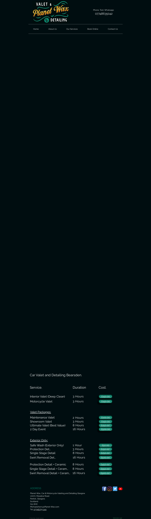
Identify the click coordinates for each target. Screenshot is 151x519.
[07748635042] (104, 13)
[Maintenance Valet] (42, 417)
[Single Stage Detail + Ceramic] (49, 469)
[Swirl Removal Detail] (43, 457)
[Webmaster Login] (118, 518)
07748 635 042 (40, 509)
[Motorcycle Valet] (41, 401)
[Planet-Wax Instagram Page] (109, 489)
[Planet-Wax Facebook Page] (104, 489)
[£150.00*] (105, 449)
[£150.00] (105, 396)
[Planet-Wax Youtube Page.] (120, 489)
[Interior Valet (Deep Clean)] (47, 396)
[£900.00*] (105, 473)
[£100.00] (105, 417)
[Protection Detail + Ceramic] (48, 464)
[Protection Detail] (41, 449)
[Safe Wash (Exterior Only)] (47, 445)
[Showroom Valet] (41, 421)
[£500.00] (105, 429)
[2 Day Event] (38, 429)
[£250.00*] (105, 425)
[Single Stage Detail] (42, 453)
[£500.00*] (105, 457)
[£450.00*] (105, 464)
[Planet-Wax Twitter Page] (115, 489)
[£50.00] (105, 445)
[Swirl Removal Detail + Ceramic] (50, 473)
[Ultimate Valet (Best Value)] (47, 425)
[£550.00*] (105, 469)
